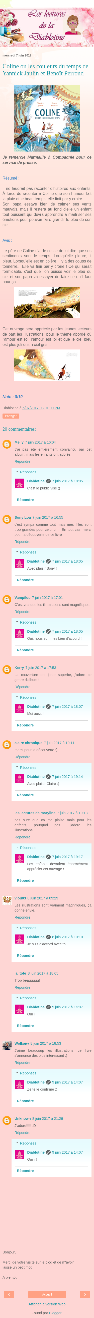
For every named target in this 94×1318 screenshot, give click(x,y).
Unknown (23, 1119)
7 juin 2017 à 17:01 (47, 598)
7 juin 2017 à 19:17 (67, 857)
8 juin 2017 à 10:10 (67, 937)
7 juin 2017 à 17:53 (41, 668)
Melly (19, 442)
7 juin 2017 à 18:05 (67, 481)
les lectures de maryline (35, 813)
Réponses (28, 472)
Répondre (22, 461)
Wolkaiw (22, 1043)
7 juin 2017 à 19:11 (59, 743)
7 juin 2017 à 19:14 (67, 777)
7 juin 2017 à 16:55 (48, 517)
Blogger (55, 1313)
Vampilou (23, 598)
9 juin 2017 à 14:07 (67, 1007)
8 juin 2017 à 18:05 (43, 973)
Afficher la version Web (47, 1304)
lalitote (20, 973)
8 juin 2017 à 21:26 (47, 1119)
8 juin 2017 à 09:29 (43, 898)
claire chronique (28, 743)
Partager (11, 416)
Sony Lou (23, 517)
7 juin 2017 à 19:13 (72, 813)
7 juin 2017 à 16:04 (40, 442)
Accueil (47, 1294)
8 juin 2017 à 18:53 (45, 1043)
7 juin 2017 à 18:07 (67, 707)
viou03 (20, 898)
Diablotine (36, 481)
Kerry (19, 668)
